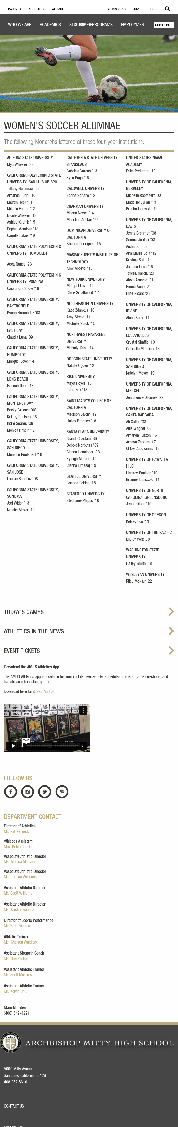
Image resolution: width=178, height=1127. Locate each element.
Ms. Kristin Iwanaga (19, 910)
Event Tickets (22, 651)
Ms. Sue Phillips (16, 959)
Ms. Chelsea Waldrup (20, 942)
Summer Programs (94, 25)
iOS (35, 692)
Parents (14, 9)
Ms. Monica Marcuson (21, 862)
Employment (133, 25)
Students (36, 9)
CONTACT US (14, 1106)
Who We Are (19, 25)
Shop (152, 9)
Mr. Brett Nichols (17, 926)
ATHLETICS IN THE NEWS (34, 631)
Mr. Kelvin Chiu (15, 991)
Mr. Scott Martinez (18, 975)
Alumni (57, 9)
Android (49, 692)
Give (137, 9)
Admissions (117, 9)
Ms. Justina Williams (20, 877)
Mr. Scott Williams (18, 893)
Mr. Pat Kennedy (16, 832)
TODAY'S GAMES (24, 612)
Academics (50, 25)
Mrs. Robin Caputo (18, 847)
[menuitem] (20, 25)
